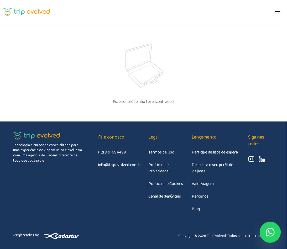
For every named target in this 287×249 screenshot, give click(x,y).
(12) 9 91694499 (112, 152)
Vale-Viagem (203, 184)
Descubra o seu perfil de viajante (212, 168)
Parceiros (200, 196)
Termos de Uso (161, 152)
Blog (196, 209)
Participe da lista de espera (215, 152)
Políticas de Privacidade (158, 168)
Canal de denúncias (164, 196)
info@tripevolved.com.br (120, 165)
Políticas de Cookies (165, 184)
